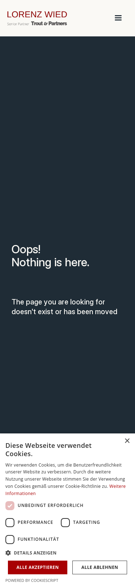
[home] (52, 18)
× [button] (127, 441)
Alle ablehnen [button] (99, 567)
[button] (118, 18)
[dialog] (67, 510)
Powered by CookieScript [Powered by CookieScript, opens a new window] (31, 580)
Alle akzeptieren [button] (38, 567)
